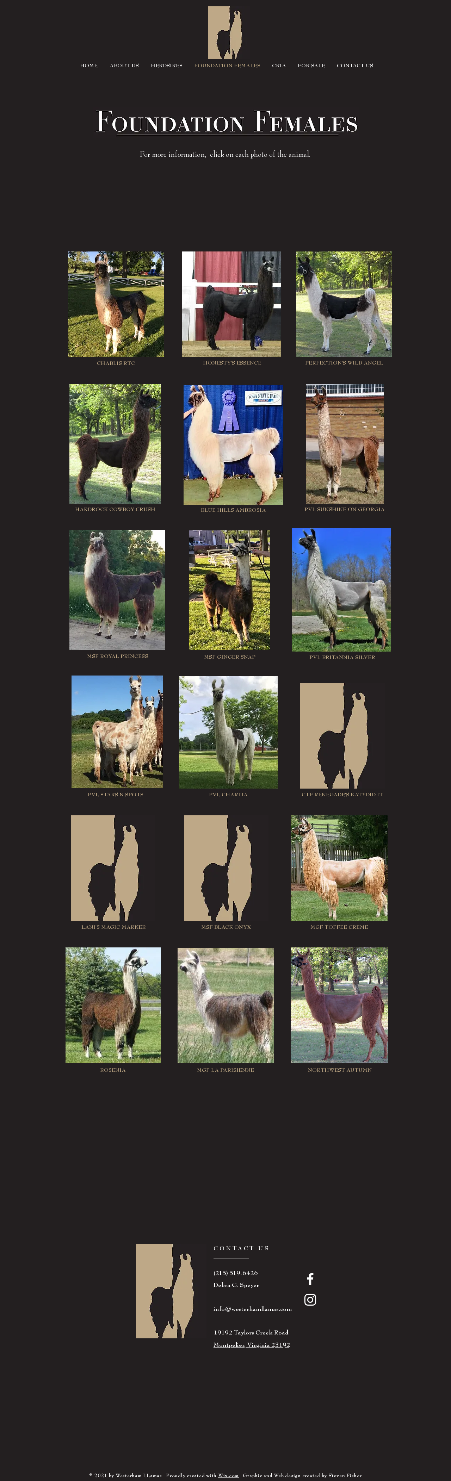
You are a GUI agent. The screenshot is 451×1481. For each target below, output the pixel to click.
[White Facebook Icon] (310, 1279)
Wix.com (228, 1475)
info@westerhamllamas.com (253, 1309)
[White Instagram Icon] (310, 1300)
